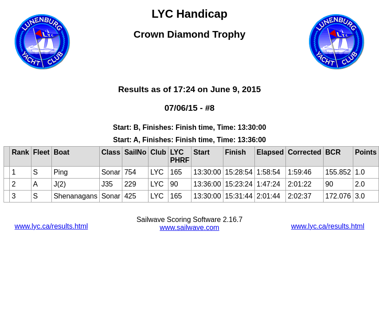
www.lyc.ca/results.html (51, 226)
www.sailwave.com (189, 227)
